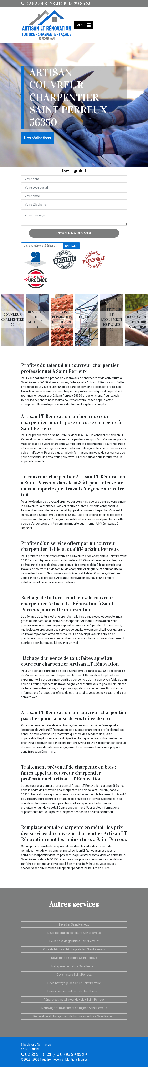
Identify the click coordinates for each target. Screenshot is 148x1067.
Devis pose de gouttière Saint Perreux (74, 941)
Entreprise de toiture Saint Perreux (74, 966)
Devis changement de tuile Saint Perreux (74, 991)
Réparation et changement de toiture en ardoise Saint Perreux (74, 1016)
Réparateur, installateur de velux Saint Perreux (74, 999)
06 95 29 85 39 (74, 4)
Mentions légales (76, 1059)
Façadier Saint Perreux (74, 924)
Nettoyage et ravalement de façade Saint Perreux (74, 1008)
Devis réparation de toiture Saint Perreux (74, 932)
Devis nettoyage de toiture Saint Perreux (74, 983)
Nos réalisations (37, 138)
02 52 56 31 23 (38, 4)
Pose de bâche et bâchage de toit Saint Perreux (74, 949)
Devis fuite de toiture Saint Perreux (74, 957)
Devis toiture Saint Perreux (74, 974)
